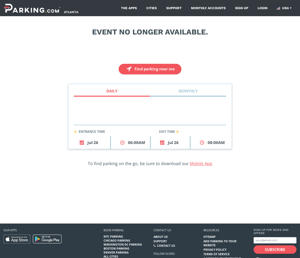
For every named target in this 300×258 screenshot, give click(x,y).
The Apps (129, 8)
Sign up (241, 8)
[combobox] (150, 119)
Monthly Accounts (208, 8)
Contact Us (166, 246)
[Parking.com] (32, 8)
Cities (151, 8)
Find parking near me (150, 69)
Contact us (162, 230)
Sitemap (209, 237)
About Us (161, 237)
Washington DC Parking (123, 245)
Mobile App (201, 163)
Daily (111, 91)
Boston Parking (116, 248)
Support (174, 8)
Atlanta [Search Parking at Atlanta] (71, 12)
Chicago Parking (117, 241)
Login (262, 8)
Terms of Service (216, 254)
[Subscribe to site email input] (275, 240)
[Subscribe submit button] (275, 249)
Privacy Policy (214, 250)
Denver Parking (116, 252)
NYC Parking (113, 237)
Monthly (188, 91)
